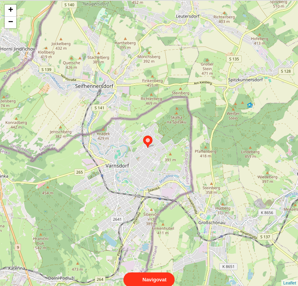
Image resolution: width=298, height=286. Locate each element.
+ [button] (10, 10)
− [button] (10, 22)
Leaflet (289, 276)
